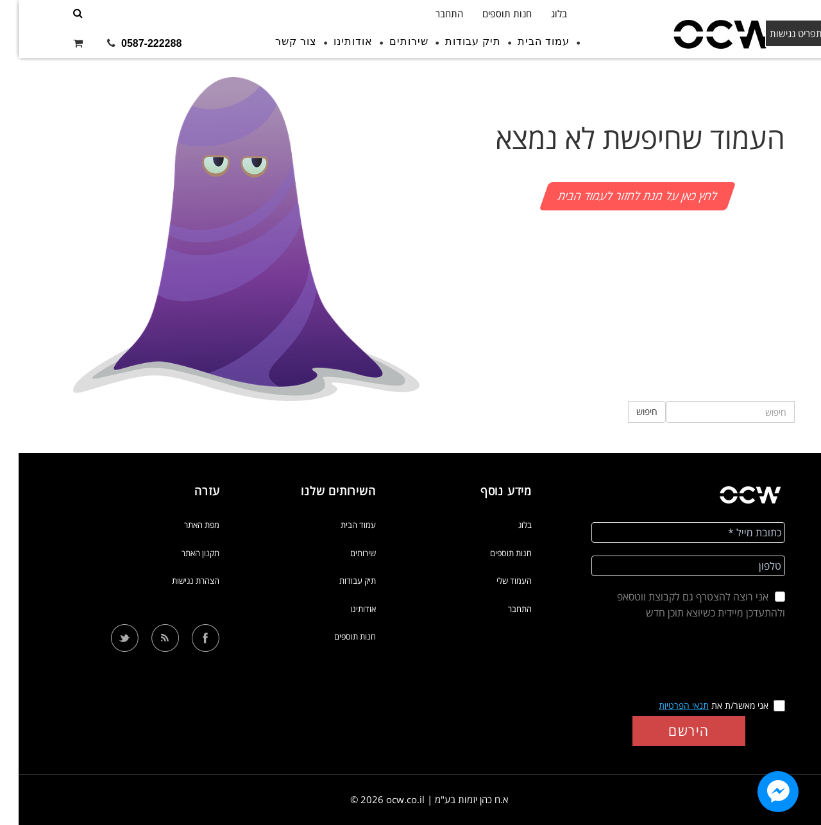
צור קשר (277, 41)
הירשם (670, 731)
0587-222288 (133, 43)
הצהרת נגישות (177, 580)
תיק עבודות (454, 41)
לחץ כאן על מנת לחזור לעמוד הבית (619, 195)
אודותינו (334, 41)
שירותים (390, 41)
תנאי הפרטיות (665, 705)
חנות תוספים (488, 13)
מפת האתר (183, 525)
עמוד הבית (525, 41)
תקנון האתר (182, 553)
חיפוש (628, 411)
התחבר (430, 13)
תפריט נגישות (783, 33)
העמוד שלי (495, 580)
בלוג (540, 13)
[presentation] (670, 661)
